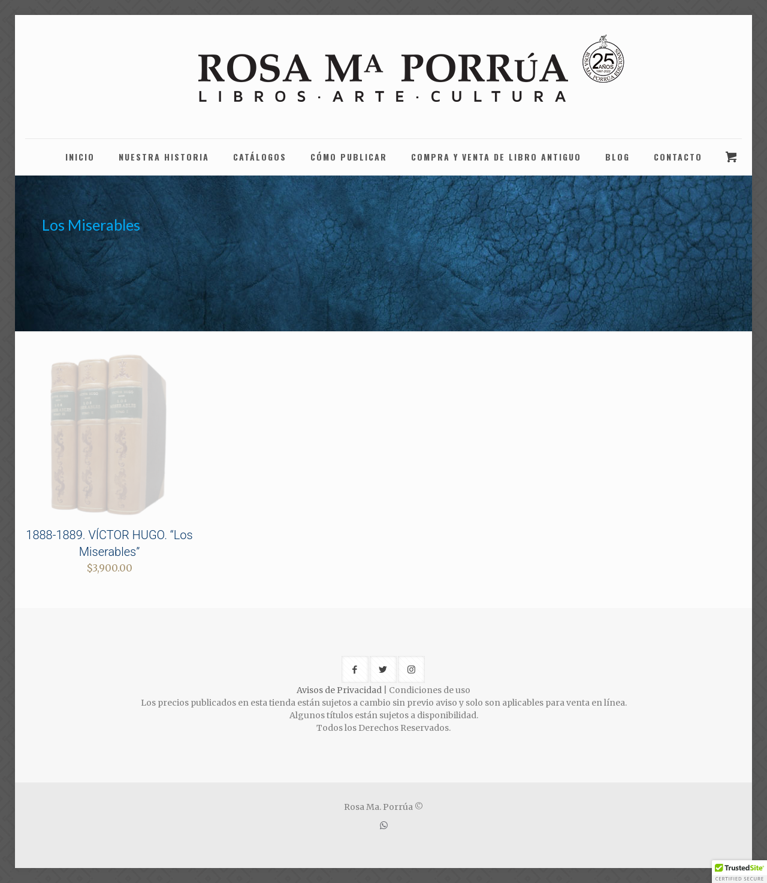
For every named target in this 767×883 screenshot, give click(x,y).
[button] (739, 871)
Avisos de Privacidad (339, 690)
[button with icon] (355, 669)
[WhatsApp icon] (383, 825)
